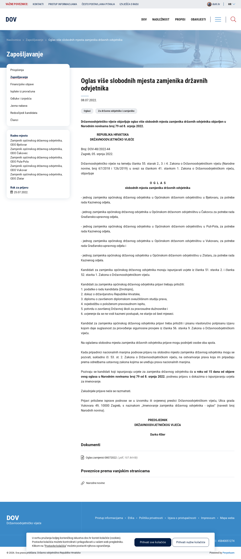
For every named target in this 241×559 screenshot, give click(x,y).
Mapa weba (227, 518)
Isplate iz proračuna (22, 91)
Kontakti (38, 4)
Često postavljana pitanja (98, 4)
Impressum (208, 518)
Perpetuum (228, 552)
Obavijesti (198, 19)
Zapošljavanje (34, 40)
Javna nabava (18, 105)
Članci (14, 120)
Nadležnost (160, 19)
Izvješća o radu (129, 4)
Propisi (180, 19)
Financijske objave (22, 84)
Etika (131, 518)
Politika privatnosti (151, 518)
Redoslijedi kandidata (23, 113)
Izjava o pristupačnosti (182, 518)
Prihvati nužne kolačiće (190, 542)
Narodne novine (95, 482)
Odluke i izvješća (20, 98)
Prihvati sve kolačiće (153, 542)
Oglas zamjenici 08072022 (101, 457)
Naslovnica (14, 40)
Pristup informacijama (62, 4)
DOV (144, 19)
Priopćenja (17, 70)
